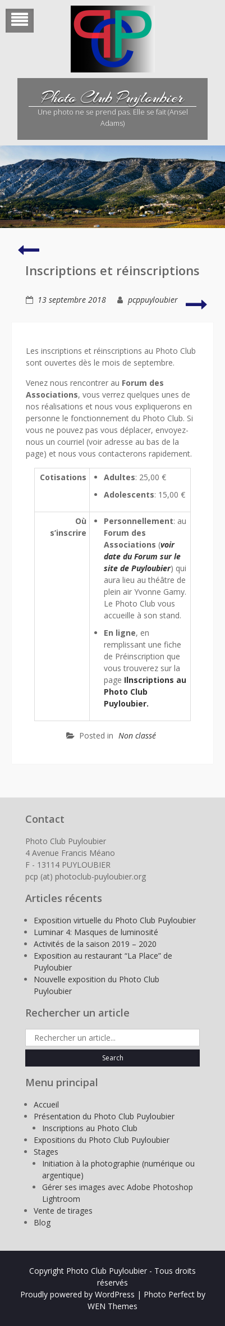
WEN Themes (112, 1306)
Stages (46, 1151)
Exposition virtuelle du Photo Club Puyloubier (115, 920)
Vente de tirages (63, 1210)
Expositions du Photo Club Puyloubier (101, 1139)
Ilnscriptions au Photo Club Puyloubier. (145, 692)
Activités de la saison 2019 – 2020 (95, 943)
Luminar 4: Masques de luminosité (96, 932)
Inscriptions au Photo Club (89, 1128)
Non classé (137, 735)
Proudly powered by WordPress (77, 1294)
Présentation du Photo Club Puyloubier (104, 1116)
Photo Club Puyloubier (113, 97)
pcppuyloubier (153, 299)
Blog (42, 1222)
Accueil (46, 1104)
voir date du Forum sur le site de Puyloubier (142, 556)
